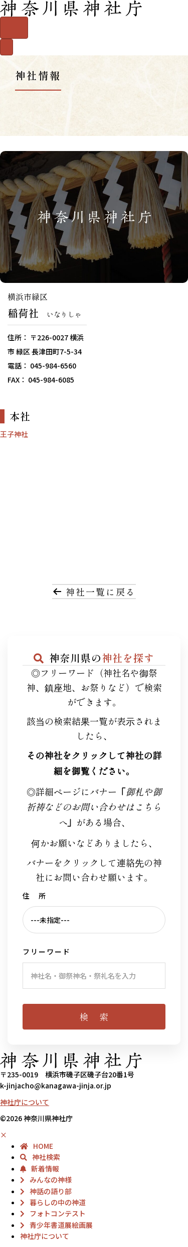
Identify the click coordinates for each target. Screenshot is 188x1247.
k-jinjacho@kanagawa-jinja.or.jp (55, 1085)
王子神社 (14, 434)
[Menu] (14, 28)
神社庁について (24, 1102)
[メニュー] (6, 47)
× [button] (3, 1135)
